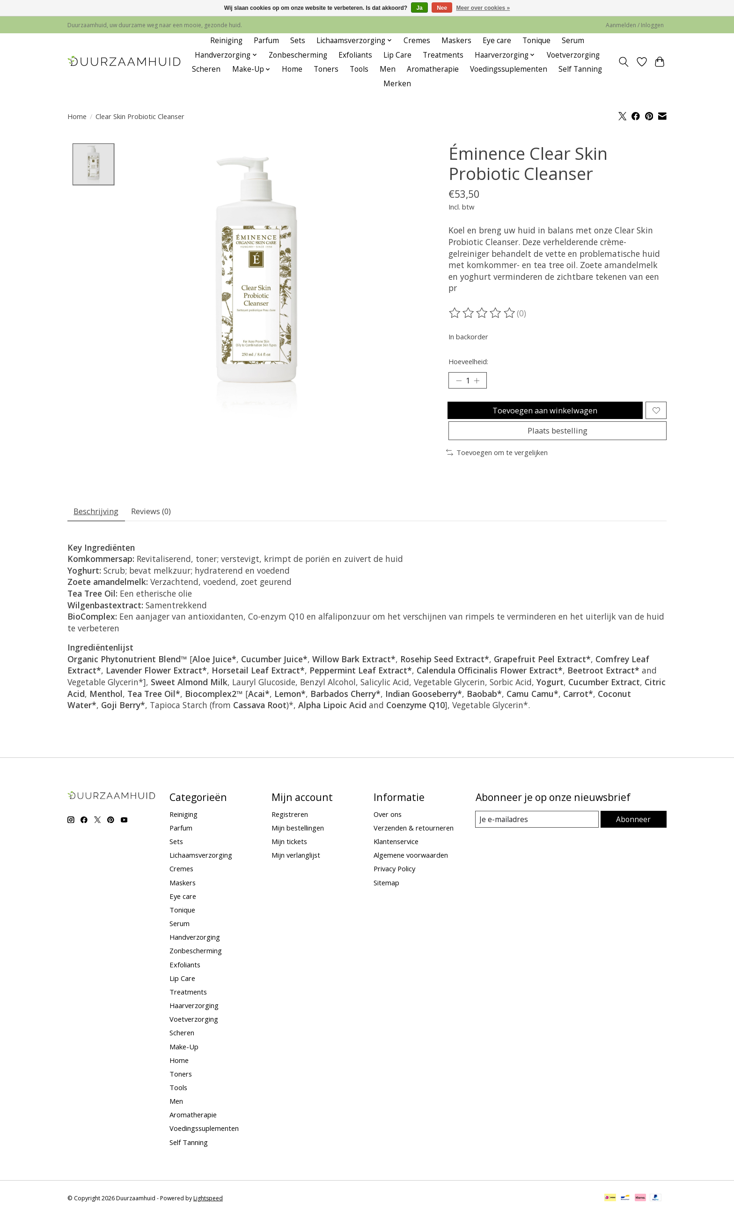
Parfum (266, 40)
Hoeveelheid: (468, 361)
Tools (359, 69)
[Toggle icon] (624, 61)
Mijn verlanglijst (296, 866)
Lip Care (397, 55)
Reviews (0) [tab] (158, 521)
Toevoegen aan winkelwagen (543, 413)
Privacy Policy (394, 880)
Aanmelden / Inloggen (635, 25)
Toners (326, 69)
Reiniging (226, 40)
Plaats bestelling (557, 438)
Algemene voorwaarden (411, 866)
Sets (297, 40)
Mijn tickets (289, 852)
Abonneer (634, 830)
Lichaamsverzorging (200, 866)
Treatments (443, 55)
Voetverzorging (573, 55)
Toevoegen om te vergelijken (497, 461)
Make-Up (183, 1057)
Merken (397, 84)
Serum (573, 40)
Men (388, 69)
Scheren (206, 69)
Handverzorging (194, 948)
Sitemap (386, 893)
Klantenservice (396, 852)
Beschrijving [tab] (98, 521)
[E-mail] (538, 830)
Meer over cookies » (483, 8)
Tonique (536, 40)
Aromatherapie (433, 69)
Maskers (456, 40)
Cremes (417, 40)
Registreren (290, 825)
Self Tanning (580, 69)
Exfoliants (355, 55)
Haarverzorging (194, 1016)
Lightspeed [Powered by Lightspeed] (208, 1209)
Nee (442, 8)
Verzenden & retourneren (414, 839)
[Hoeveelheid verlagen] (458, 381)
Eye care (497, 40)
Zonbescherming (298, 55)
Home (292, 69)
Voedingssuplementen (508, 69)
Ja (419, 8)
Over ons (388, 825)
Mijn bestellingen (298, 839)
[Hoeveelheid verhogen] (479, 381)
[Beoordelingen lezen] (482, 313)
